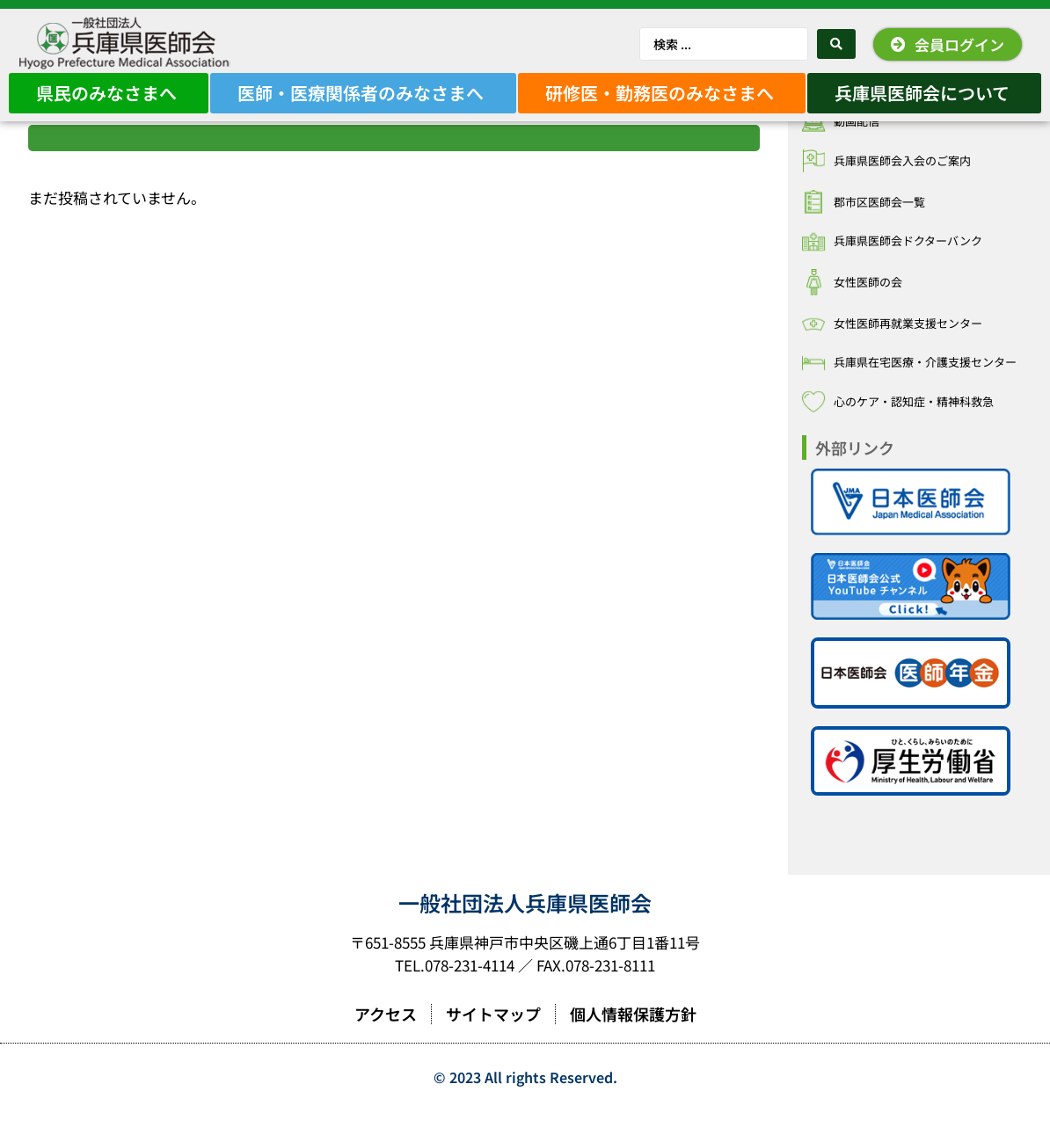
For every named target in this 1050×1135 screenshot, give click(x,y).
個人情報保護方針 (633, 1038)
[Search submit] (836, 44)
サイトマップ (493, 1038)
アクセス (385, 1038)
